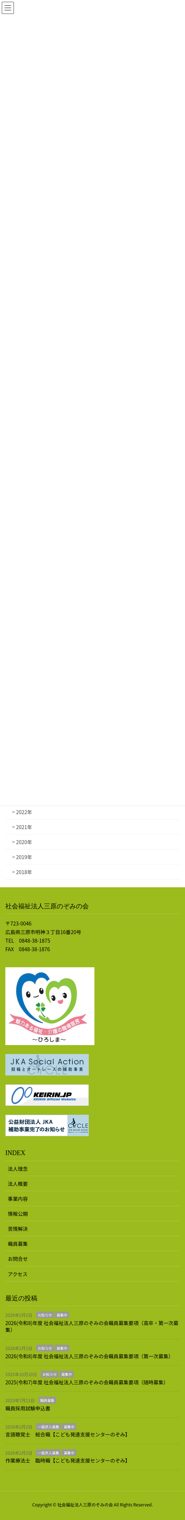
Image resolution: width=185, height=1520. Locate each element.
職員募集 (18, 1243)
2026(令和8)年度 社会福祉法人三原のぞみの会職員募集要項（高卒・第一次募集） (91, 1326)
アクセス (17, 1274)
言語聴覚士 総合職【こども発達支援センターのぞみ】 (67, 1434)
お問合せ (18, 1258)
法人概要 (18, 1183)
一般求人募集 (48, 1426)
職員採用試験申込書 (27, 1408)
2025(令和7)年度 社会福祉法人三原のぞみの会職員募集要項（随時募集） (86, 1382)
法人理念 (18, 1168)
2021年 (24, 827)
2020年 (24, 842)
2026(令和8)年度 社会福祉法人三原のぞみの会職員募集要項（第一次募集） (89, 1356)
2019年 (24, 857)
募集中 (62, 1315)
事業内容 (18, 1198)
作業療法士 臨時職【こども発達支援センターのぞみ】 (67, 1460)
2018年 (24, 872)
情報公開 (18, 1213)
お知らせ (45, 1315)
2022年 (24, 812)
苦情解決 (18, 1228)
